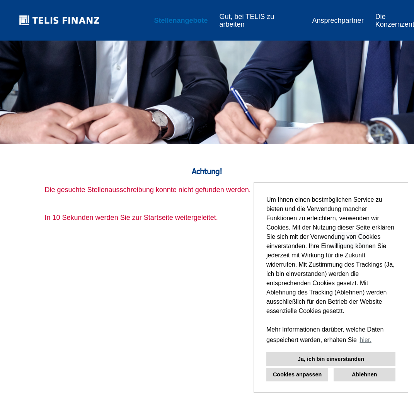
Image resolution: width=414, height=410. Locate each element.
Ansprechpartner (338, 20)
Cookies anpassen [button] (297, 374)
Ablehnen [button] (364, 374)
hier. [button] (365, 340)
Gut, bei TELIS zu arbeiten (246, 20)
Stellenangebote (181, 20)
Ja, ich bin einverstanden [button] (331, 359)
